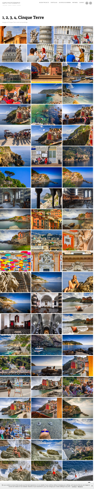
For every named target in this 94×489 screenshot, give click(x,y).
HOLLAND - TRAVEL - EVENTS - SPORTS (11, 5)
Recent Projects (44, 2)
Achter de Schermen (65, 2)
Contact (81, 2)
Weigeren (80, 486)
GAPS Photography (11, 3)
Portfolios (54, 2)
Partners (75, 2)
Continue (74, 486)
